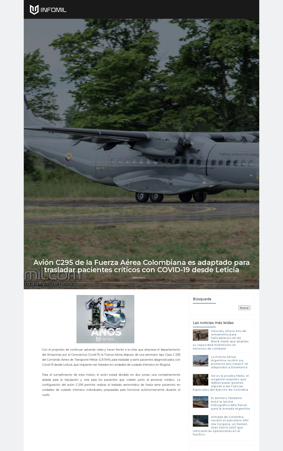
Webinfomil (138, 277)
